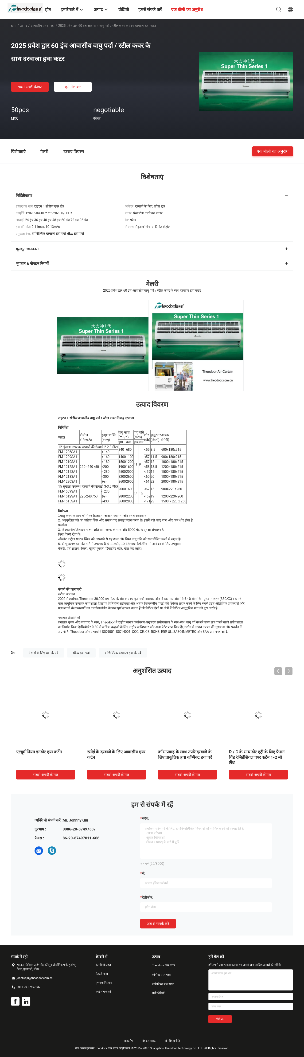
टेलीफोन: (147, 897)
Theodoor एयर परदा (163, 965)
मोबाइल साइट (148, 1040)
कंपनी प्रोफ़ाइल (103, 965)
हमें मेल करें (73, 87)
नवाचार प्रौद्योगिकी (69, 617)
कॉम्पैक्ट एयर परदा (161, 974)
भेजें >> (220, 1019)
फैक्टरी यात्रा (102, 973)
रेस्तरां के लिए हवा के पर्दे (43, 653)
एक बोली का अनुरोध (272, 151)
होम (13, 25)
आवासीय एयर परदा (43, 25)
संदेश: (145, 818)
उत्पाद (23, 25)
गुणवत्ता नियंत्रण (104, 982)
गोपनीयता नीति (172, 1040)
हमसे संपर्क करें (103, 991)
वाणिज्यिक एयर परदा (163, 984)
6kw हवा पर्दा (81, 653)
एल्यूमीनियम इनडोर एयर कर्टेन (39, 751)
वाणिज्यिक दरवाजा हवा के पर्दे (123, 653)
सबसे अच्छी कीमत (30, 87)
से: (143, 873)
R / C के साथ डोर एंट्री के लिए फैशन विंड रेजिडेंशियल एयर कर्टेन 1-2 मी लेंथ (257, 757)
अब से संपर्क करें (158, 923)
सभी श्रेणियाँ (158, 993)
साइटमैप (128, 1040)
